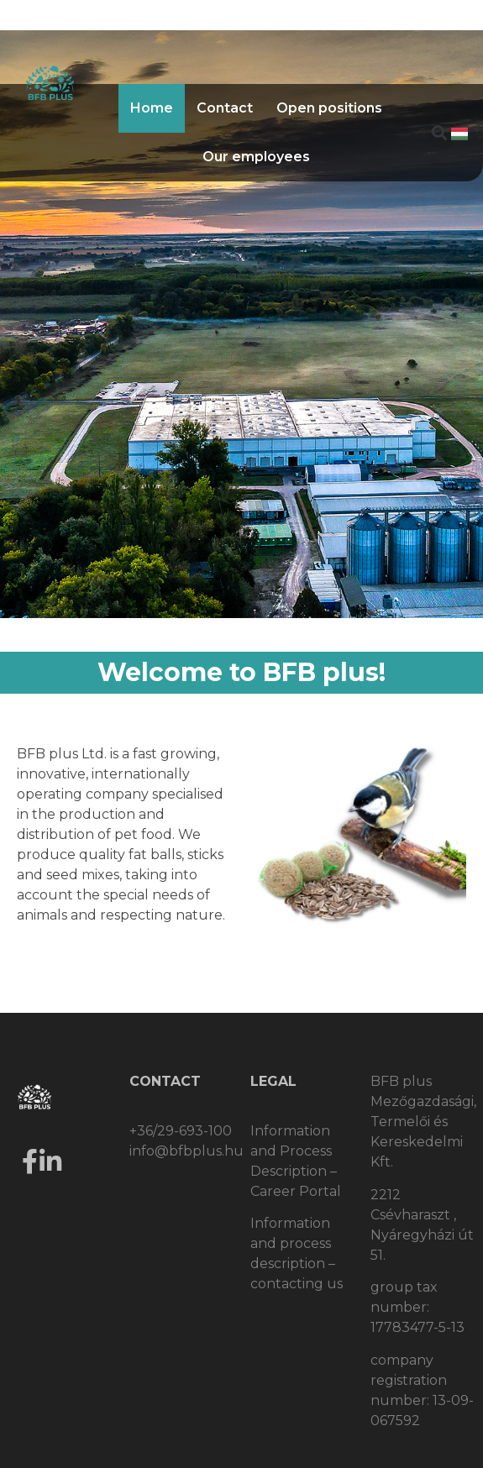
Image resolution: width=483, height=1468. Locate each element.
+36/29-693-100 (180, 1131)
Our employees (256, 157)
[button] (439, 133)
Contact (225, 108)
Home (151, 108)
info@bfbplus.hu (186, 1151)
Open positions (329, 108)
